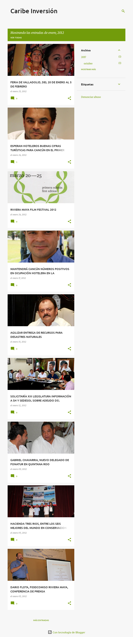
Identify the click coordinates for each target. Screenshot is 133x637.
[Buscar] (123, 11)
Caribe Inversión (33, 11)
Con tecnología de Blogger (66, 632)
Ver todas (16, 37)
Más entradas (41, 620)
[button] (69, 98)
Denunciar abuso (91, 97)
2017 (83, 57)
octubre (88, 63)
